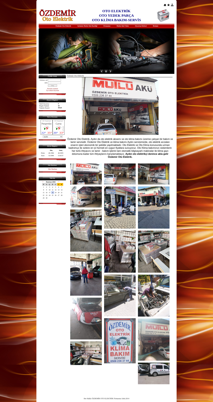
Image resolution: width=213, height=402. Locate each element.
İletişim (155, 26)
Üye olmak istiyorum (52, 90)
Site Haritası (52, 169)
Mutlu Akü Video (123, 26)
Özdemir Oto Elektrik (63, 26)
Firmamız (106, 26)
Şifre (46, 83)
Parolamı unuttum (52, 88)
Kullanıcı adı (44, 80)
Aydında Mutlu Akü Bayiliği (87, 26)
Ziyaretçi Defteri (141, 26)
